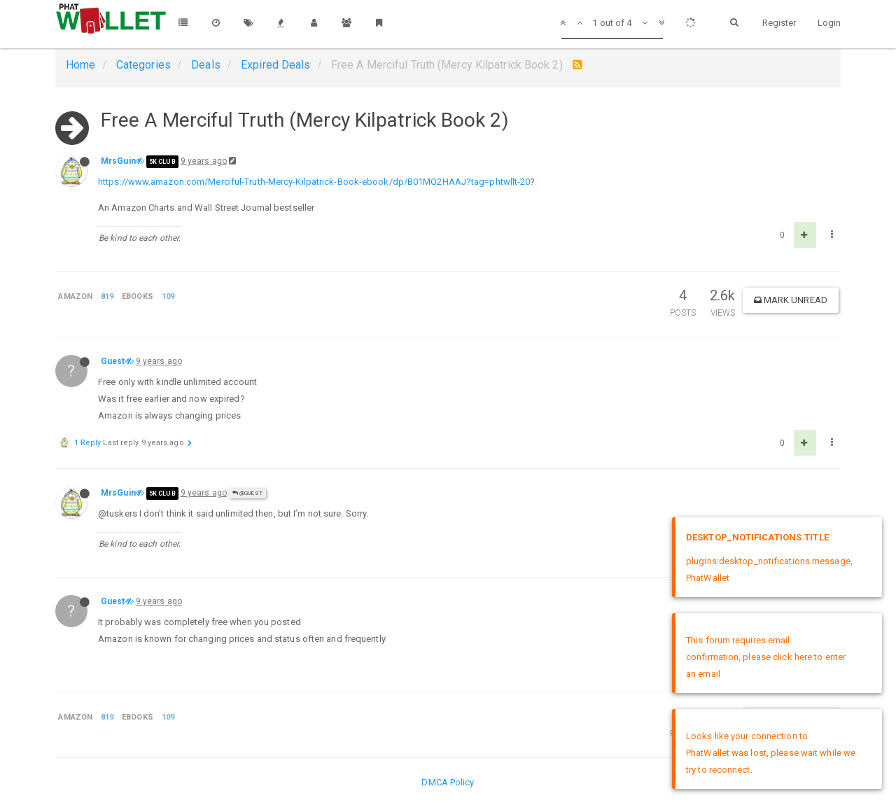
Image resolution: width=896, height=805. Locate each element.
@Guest (247, 493)
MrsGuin (118, 161)
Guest (113, 361)
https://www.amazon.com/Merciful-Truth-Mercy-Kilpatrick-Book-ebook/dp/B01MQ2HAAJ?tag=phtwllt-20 (314, 181)
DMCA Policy (447, 782)
